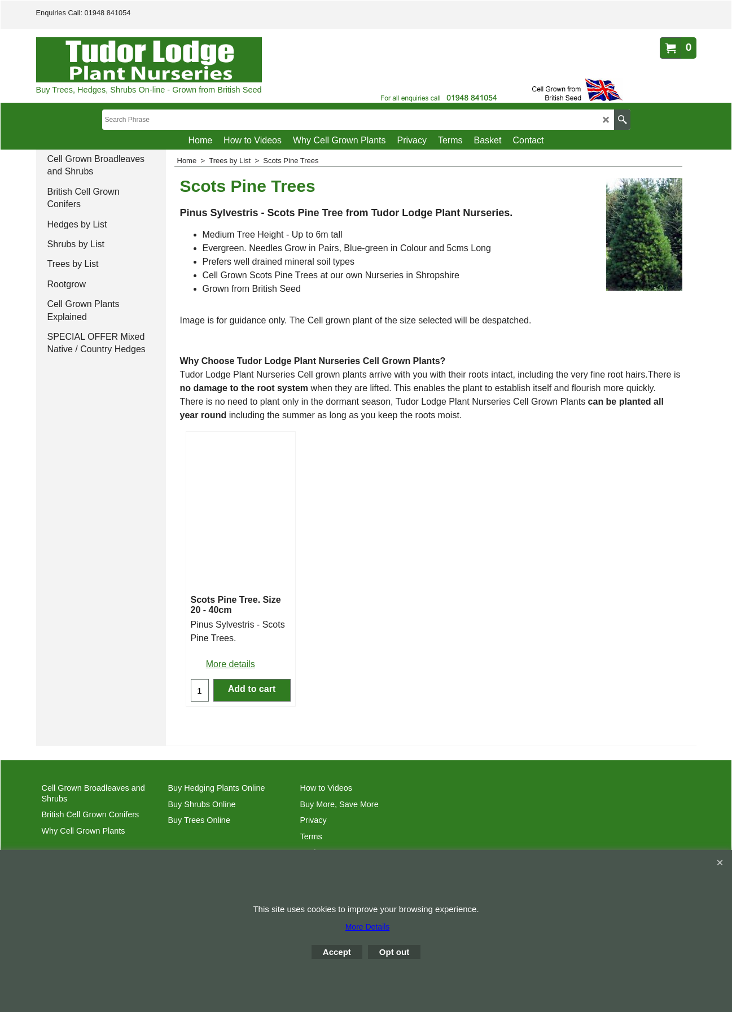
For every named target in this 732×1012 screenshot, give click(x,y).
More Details (367, 926)
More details (230, 664)
